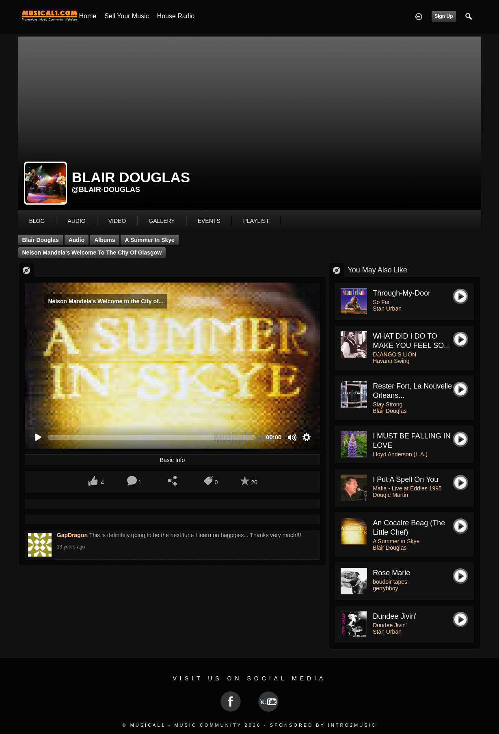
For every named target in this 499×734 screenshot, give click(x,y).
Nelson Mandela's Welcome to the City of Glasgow (92, 252)
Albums (104, 240)
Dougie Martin (390, 495)
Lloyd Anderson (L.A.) (400, 454)
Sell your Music (126, 16)
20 (254, 482)
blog (37, 221)
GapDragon (72, 535)
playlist (256, 221)
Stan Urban (387, 308)
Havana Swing (391, 361)
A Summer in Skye (149, 240)
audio (76, 221)
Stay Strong (387, 404)
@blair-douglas (106, 190)
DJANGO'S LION (394, 354)
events (209, 221)
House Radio (176, 16)
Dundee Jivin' (395, 616)
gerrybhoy (385, 588)
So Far (381, 302)
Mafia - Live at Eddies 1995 (407, 488)
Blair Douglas (40, 240)
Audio (77, 240)
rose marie (391, 573)
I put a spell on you (405, 479)
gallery (162, 221)
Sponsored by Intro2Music (323, 725)
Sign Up (443, 16)
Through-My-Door (401, 293)
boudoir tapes (390, 582)
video (117, 221)
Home (88, 16)
